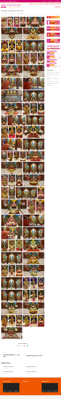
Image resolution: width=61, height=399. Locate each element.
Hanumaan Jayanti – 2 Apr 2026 (53, 72)
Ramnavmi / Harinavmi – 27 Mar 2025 (53, 75)
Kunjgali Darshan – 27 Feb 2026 (53, 81)
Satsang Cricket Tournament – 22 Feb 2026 (53, 84)
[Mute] (16, 391)
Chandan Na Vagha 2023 (8, 371)
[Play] (4, 391)
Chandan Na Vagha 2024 (31, 366)
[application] (11, 387)
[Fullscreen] (17, 391)
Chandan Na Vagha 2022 (31, 371)
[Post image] (1, 366)
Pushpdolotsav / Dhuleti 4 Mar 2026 (52, 79)
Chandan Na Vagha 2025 (8, 366)
